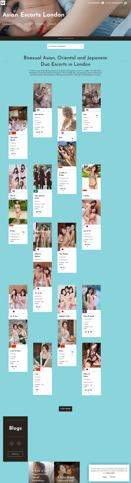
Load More (65, 346)
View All (14, 392)
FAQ (124, 17)
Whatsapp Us (85, 453)
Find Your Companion (57, 40)
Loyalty (115, 17)
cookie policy (110, 473)
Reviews (91, 17)
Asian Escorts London (34, 15)
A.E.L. (13, 447)
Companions (71, 17)
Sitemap (51, 460)
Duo (82, 17)
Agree (105, 477)
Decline (112, 477)
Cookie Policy (53, 457)
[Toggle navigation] (68, 14)
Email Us (83, 449)
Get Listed (103, 17)
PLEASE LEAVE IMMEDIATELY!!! (94, 417)
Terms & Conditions (55, 449)
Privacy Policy (53, 453)
